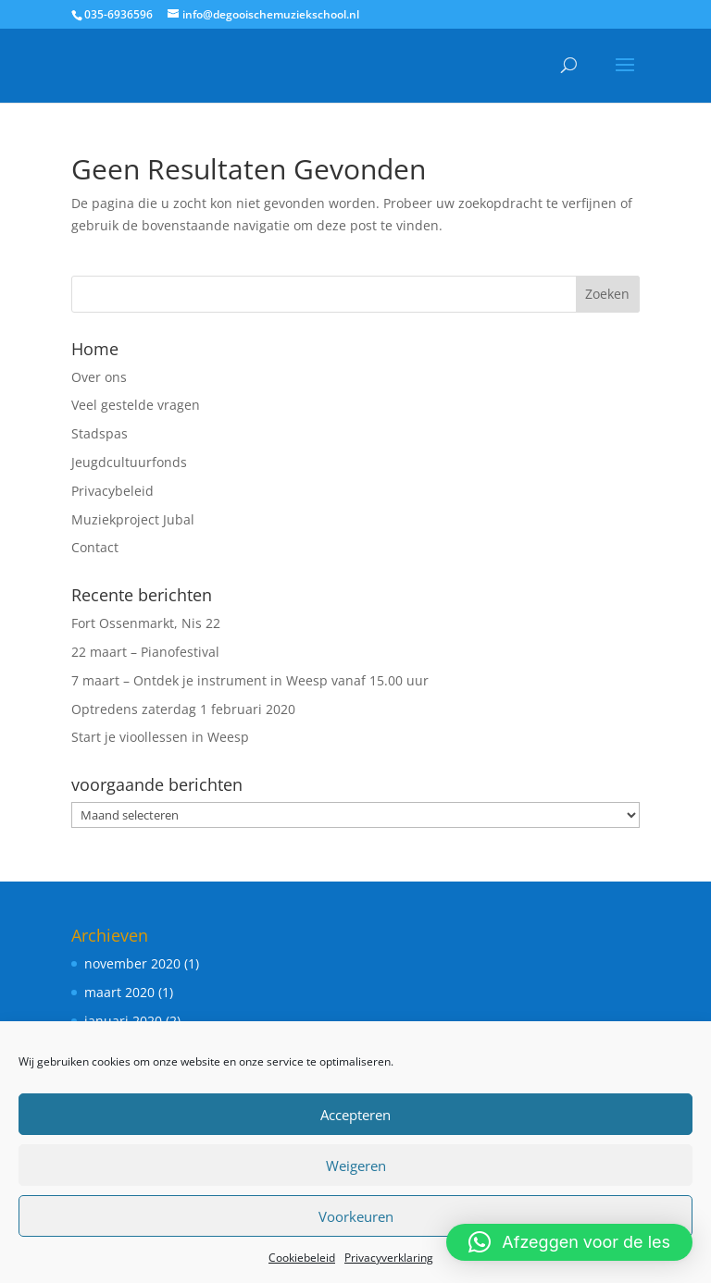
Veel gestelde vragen (135, 404)
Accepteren (355, 1114)
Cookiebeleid (301, 1257)
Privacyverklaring (388, 1257)
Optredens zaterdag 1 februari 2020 (183, 709)
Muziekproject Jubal (132, 519)
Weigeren (356, 1165)
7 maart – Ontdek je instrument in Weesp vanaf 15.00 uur (250, 680)
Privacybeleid (112, 491)
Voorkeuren (355, 1216)
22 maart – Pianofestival (145, 651)
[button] (569, 1242)
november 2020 (132, 963)
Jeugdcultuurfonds (129, 462)
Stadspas (99, 433)
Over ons (99, 377)
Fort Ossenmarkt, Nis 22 (145, 623)
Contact (94, 547)
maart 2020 (119, 992)
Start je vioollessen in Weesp (160, 737)
